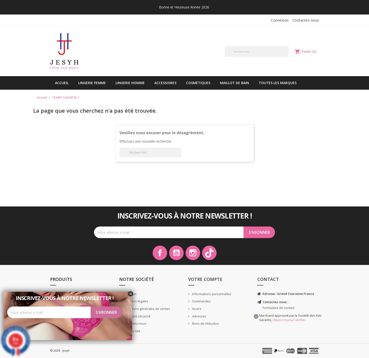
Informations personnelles (211, 294)
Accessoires (165, 82)
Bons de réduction (205, 323)
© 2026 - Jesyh (60, 351)
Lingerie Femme (92, 82)
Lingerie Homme (130, 82)
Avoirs (196, 309)
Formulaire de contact (278, 308)
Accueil (62, 82)
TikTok (209, 253)
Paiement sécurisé (136, 316)
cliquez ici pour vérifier (289, 320)
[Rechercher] (257, 51)
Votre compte (205, 279)
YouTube (176, 253)
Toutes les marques (278, 82)
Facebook (160, 253)
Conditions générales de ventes (146, 309)
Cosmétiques (198, 82)
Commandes (201, 301)
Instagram (193, 253)
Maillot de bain (234, 82)
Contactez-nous (305, 20)
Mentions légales (135, 301)
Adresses (198, 316)
